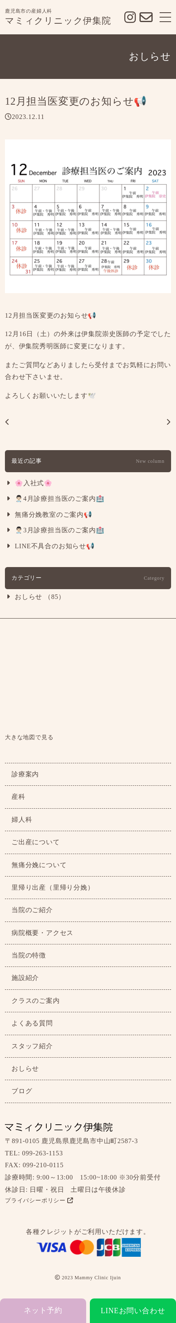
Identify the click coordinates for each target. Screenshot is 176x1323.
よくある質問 (32, 1023)
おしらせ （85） (40, 596)
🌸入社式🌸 (34, 483)
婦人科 (21, 819)
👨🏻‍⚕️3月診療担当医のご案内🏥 (59, 530)
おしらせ (25, 1068)
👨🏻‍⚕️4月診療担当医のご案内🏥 (59, 498)
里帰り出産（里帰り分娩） (52, 887)
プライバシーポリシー (39, 1200)
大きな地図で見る (29, 737)
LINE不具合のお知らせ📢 (55, 546)
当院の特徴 (28, 955)
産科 (18, 796)
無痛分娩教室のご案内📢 (53, 514)
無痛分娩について (38, 864)
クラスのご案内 (35, 1000)
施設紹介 (25, 977)
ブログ (21, 1091)
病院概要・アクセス (42, 932)
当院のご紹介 (32, 909)
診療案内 (25, 774)
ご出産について (35, 842)
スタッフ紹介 (32, 1046)
